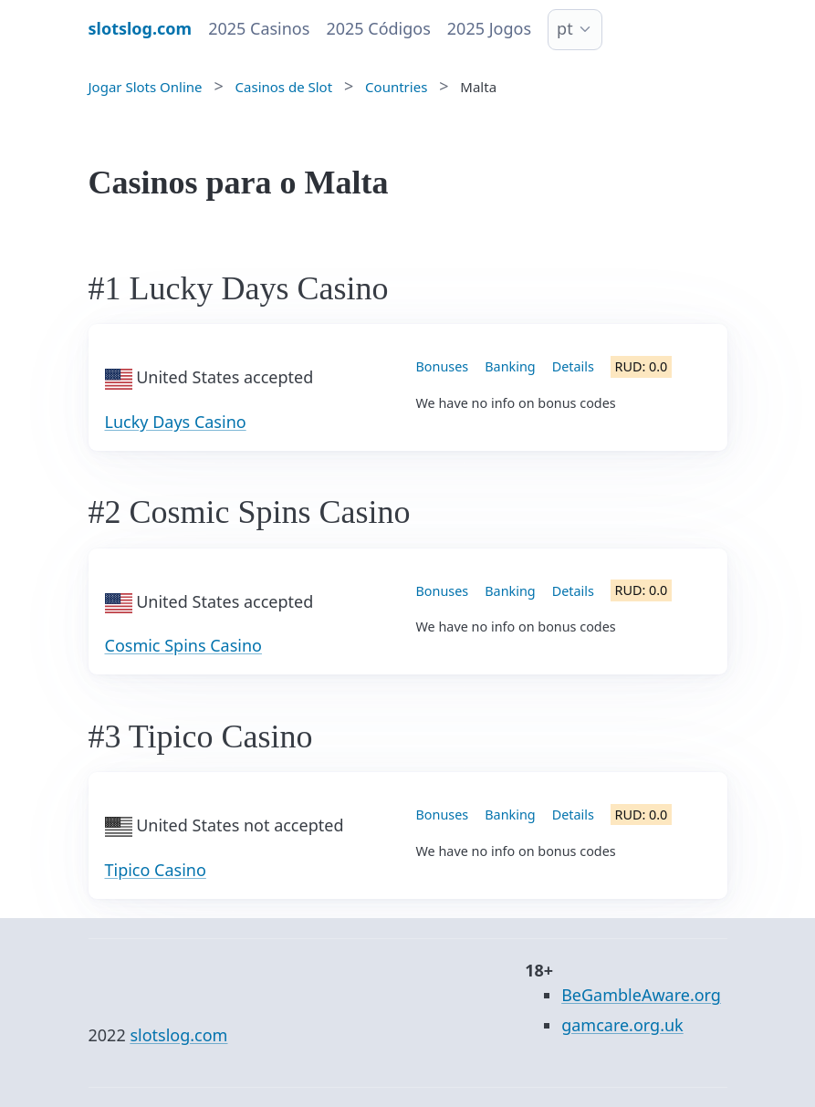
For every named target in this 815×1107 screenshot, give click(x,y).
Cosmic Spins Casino (183, 645)
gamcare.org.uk (622, 1025)
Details (573, 366)
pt (565, 28)
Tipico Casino (155, 870)
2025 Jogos (489, 28)
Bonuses (442, 366)
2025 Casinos (258, 28)
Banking (510, 366)
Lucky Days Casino (175, 422)
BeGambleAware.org (641, 995)
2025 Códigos (378, 28)
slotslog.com (178, 1035)
